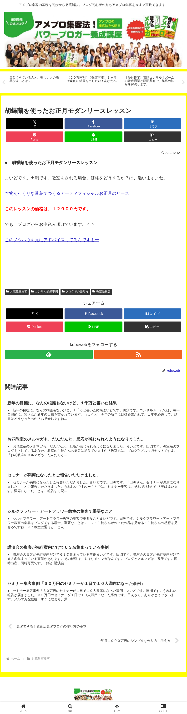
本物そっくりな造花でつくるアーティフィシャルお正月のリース (67, 193)
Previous (3, 82)
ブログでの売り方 (75, 291)
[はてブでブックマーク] (152, 123)
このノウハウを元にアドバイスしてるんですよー (52, 239)
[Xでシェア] (34, 123)
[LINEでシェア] (93, 136)
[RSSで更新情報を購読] (138, 354)
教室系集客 (101, 291)
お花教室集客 (16, 291)
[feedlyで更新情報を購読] (49, 354)
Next (183, 82)
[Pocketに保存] (34, 136)
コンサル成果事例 (44, 291)
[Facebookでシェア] (93, 123)
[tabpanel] (35, 81)
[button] (152, 136)
